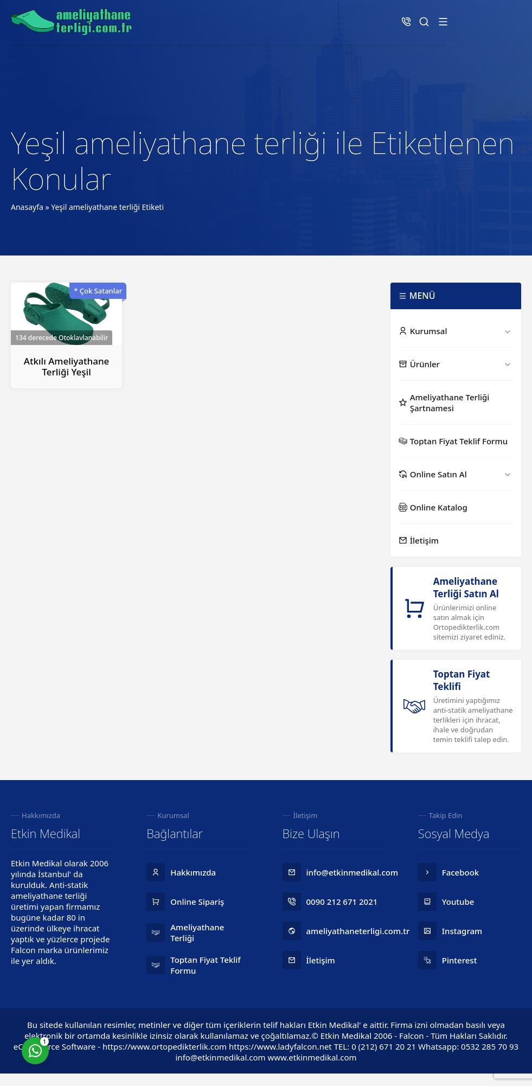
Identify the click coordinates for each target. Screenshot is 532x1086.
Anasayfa (27, 207)
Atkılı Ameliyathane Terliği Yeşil (67, 366)
